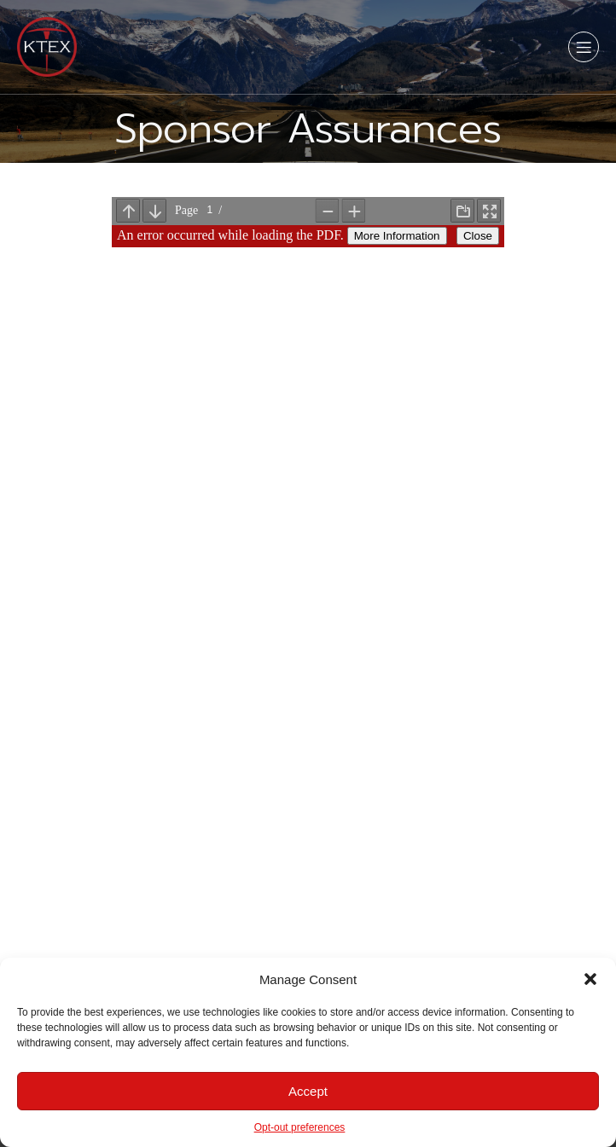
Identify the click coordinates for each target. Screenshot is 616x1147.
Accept (308, 1091)
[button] (590, 979)
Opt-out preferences (300, 1127)
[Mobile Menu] (583, 47)
